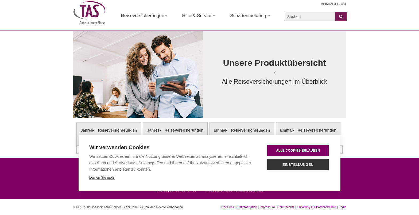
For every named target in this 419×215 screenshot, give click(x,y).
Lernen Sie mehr (102, 177)
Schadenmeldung (250, 15)
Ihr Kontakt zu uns (333, 4)
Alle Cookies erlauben (298, 150)
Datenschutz (285, 207)
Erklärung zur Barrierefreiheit (316, 207)
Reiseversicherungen (144, 15)
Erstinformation (246, 207)
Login (342, 207)
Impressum (267, 207)
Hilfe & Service (198, 15)
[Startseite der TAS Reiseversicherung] (89, 15)
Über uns (228, 207)
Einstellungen (298, 165)
